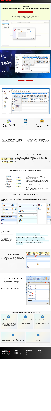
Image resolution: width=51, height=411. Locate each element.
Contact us (39, 354)
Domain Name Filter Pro (17, 354)
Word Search (28, 354)
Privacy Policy (40, 352)
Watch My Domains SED (17, 352)
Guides (44, 0)
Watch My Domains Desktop (25, 11)
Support (48, 0)
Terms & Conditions (41, 353)
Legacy (37, 0)
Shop (41, 0)
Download (25, 80)
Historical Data (28, 353)
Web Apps (27, 352)
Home (29, 0)
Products (33, 0)
